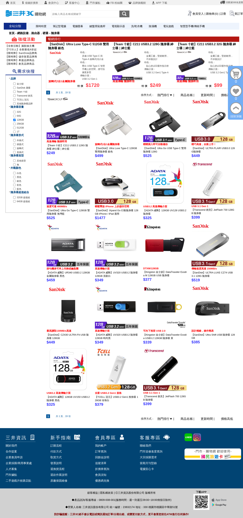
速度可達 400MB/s (57, 206)
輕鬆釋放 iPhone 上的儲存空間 (112, 206)
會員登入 (198, 13)
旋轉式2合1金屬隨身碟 (107, 144)
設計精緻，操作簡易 (202, 330)
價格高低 (227, 95)
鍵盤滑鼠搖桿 (97, 26)
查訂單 (239, 13)
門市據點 (92, 2)
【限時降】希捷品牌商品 (20, 60)
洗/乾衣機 (136, 26)
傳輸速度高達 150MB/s (204, 268)
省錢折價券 (29, 2)
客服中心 (72, 2)
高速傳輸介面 (102, 268)
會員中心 (51, 2)
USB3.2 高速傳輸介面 (155, 206)
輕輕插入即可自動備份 (155, 144)
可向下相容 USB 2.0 (154, 330)
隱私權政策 (106, 492)
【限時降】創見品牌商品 (20, 63)
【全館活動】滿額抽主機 (20, 45)
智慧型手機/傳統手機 (192, 26)
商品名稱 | (188, 95)
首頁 (10, 2)
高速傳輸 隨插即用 (57, 141)
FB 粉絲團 (114, 2)
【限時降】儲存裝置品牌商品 (22, 56)
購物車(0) (212, 13)
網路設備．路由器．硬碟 (32, 33)
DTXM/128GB (151, 268)
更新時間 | (208, 95)
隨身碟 (55, 33)
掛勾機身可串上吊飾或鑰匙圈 (62, 268)
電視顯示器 (118, 26)
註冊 (223, 13)
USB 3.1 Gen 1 (199, 206)
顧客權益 (92, 492)
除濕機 (153, 26)
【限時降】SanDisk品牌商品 (22, 53)
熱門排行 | (166, 95)
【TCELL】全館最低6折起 (21, 49)
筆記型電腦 (59, 26)
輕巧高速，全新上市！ (203, 144)
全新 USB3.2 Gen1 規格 (108, 393)
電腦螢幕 (77, 26)
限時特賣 (41, 26)
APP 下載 (159, 2)
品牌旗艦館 (137, 2)
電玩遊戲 (168, 26)
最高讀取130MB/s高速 (59, 330)
